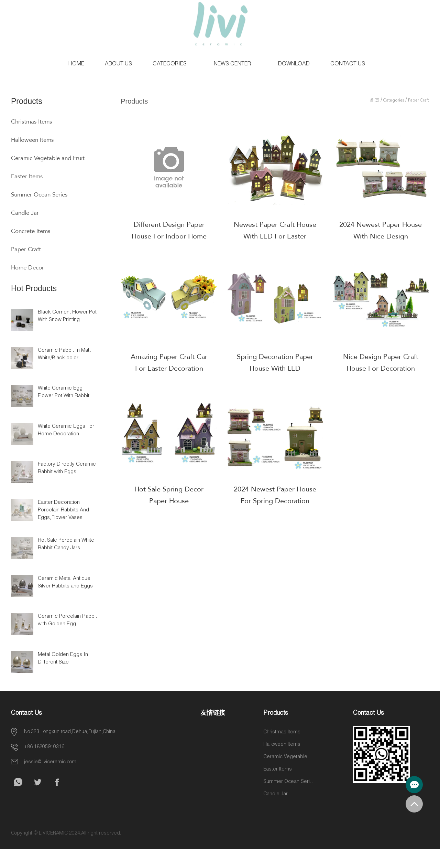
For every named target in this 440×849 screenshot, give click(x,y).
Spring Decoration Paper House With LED (275, 362)
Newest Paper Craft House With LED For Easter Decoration (275, 236)
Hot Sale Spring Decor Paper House (169, 495)
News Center (232, 64)
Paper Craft (26, 249)
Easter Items (27, 176)
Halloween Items (32, 140)
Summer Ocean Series (39, 195)
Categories (170, 64)
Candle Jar (25, 213)
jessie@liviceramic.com (50, 762)
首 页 (374, 100)
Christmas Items (31, 122)
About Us (118, 64)
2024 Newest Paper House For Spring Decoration (275, 495)
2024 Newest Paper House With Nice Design (380, 230)
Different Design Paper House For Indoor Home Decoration (169, 236)
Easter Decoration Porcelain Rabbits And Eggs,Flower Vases (63, 510)
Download (294, 64)
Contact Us (347, 64)
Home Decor (27, 268)
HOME (76, 64)
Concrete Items (30, 231)
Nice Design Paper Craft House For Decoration (380, 362)
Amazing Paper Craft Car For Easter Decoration (169, 362)
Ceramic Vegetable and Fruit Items (51, 158)
